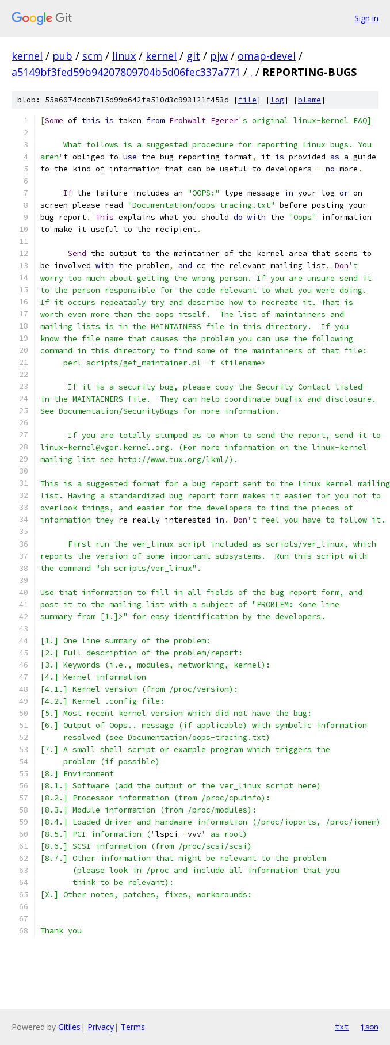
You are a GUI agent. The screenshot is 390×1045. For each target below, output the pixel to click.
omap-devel (267, 56)
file (247, 100)
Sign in (366, 18)
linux (124, 56)
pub (62, 56)
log (277, 100)
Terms (133, 1026)
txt (342, 1026)
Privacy (100, 1026)
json (369, 1026)
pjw (219, 56)
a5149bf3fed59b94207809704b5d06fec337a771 (126, 72)
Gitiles (69, 1026)
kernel (27, 56)
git (193, 56)
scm (92, 56)
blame (309, 100)
